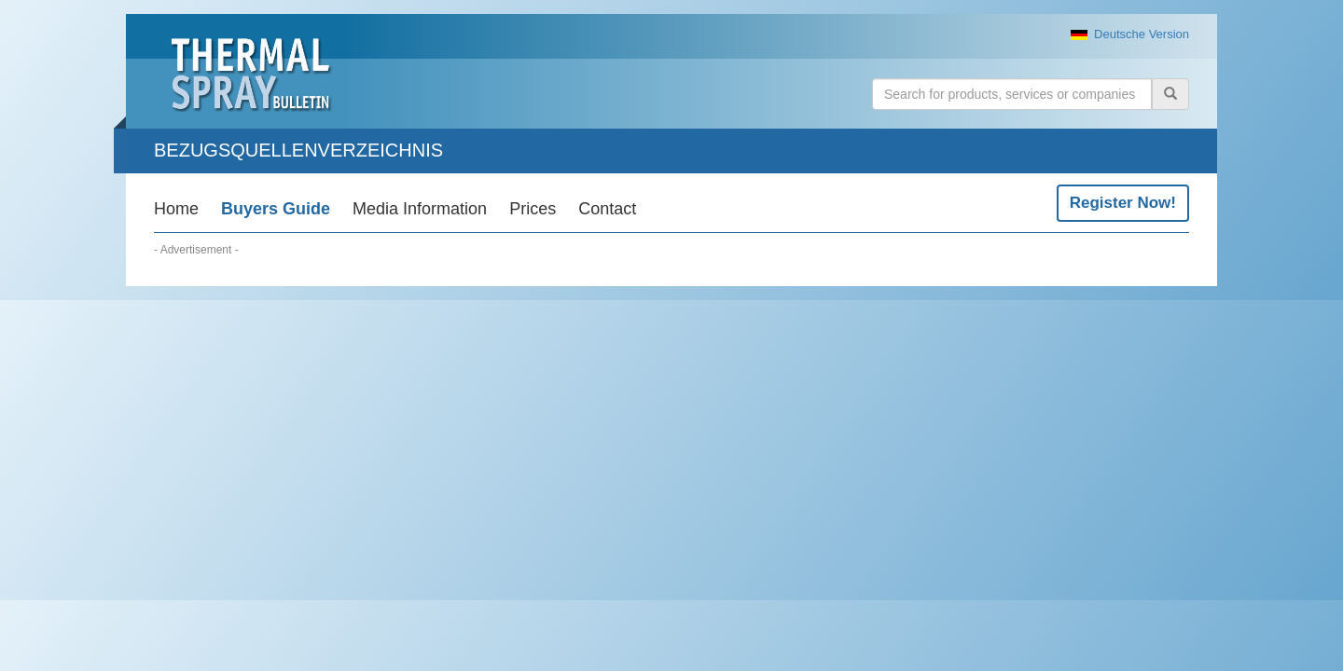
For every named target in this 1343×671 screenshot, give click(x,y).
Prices (532, 208)
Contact (607, 208)
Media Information (420, 208)
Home (176, 208)
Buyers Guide (275, 208)
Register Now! (1123, 203)
